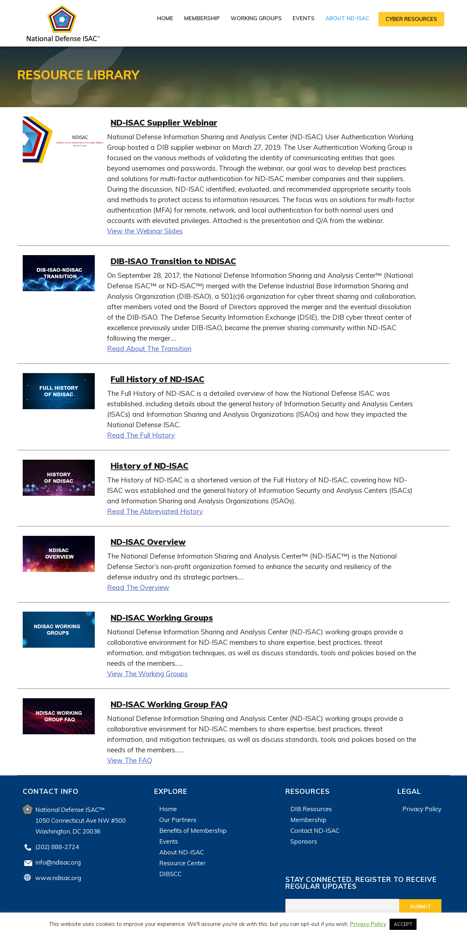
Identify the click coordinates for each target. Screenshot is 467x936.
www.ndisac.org (58, 875)
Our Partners (177, 817)
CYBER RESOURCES (411, 19)
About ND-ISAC (347, 18)
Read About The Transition (149, 348)
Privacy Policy (421, 806)
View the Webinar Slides (145, 230)
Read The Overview (138, 585)
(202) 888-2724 (57, 844)
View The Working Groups (147, 672)
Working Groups (256, 18)
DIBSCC (170, 871)
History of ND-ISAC (155, 464)
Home (165, 18)
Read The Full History (141, 434)
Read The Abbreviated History (155, 510)
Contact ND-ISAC (314, 828)
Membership (202, 18)
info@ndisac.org (58, 859)
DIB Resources (311, 806)
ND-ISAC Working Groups (168, 615)
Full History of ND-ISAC (164, 378)
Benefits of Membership (193, 828)
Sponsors (303, 839)
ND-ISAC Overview (153, 540)
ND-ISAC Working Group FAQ (177, 701)
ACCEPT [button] (403, 924)
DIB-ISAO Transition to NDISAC (182, 260)
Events (304, 18)
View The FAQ (129, 757)
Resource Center (182, 860)
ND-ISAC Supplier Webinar (171, 122)
